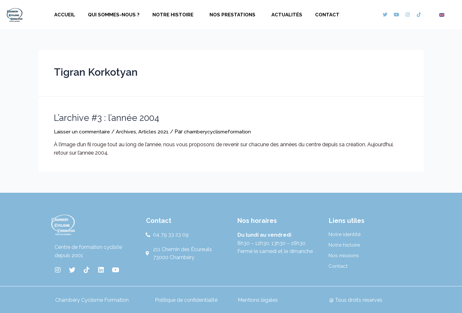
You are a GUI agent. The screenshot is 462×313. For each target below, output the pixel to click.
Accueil (64, 15)
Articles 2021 (155, 131)
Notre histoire (174, 15)
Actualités (286, 15)
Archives (127, 131)
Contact (327, 15)
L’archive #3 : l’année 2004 (104, 117)
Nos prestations (234, 15)
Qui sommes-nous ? (114, 15)
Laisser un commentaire (83, 131)
